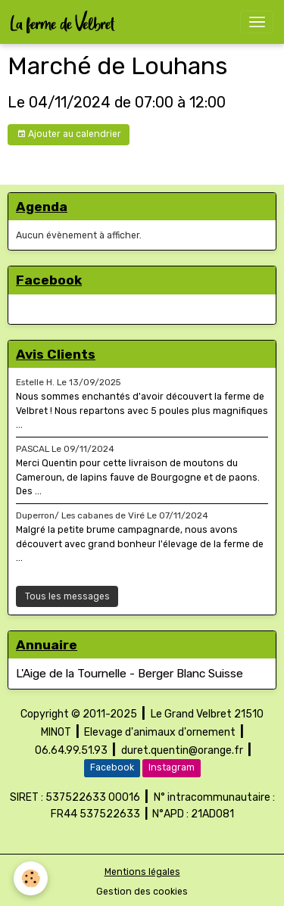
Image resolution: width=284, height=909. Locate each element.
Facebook (112, 767)
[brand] (65, 22)
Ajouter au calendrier (69, 134)
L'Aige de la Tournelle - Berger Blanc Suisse (129, 673)
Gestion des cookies (142, 891)
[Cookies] (31, 878)
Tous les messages (67, 596)
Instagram (171, 767)
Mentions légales (142, 872)
